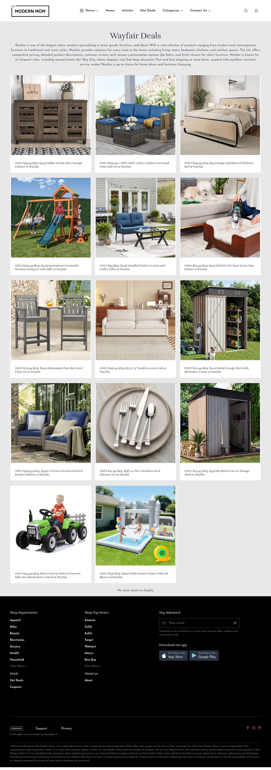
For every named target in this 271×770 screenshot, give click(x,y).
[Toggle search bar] (246, 10)
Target (89, 640)
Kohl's (88, 633)
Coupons (15, 687)
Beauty (14, 633)
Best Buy (90, 659)
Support (41, 728)
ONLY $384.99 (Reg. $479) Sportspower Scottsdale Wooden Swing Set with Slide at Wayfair (47, 267)
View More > (18, 666)
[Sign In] (256, 10)
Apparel (15, 620)
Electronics (17, 640)
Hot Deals (148, 10)
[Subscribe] (235, 623)
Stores (87, 11)
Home (110, 10)
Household (17, 659)
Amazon (90, 620)
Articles (127, 10)
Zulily (88, 626)
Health (14, 653)
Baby (13, 626)
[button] (173, 655)
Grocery (15, 646)
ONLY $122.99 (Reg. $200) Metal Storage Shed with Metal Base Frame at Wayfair (217, 370)
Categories (171, 10)
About (89, 680)
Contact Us (198, 10)
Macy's (89, 653)
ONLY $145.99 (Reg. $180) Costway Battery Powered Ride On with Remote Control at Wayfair (47, 575)
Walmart (90, 646)
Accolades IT (51, 734)
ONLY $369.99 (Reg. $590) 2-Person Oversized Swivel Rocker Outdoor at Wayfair (49, 472)
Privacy (66, 728)
